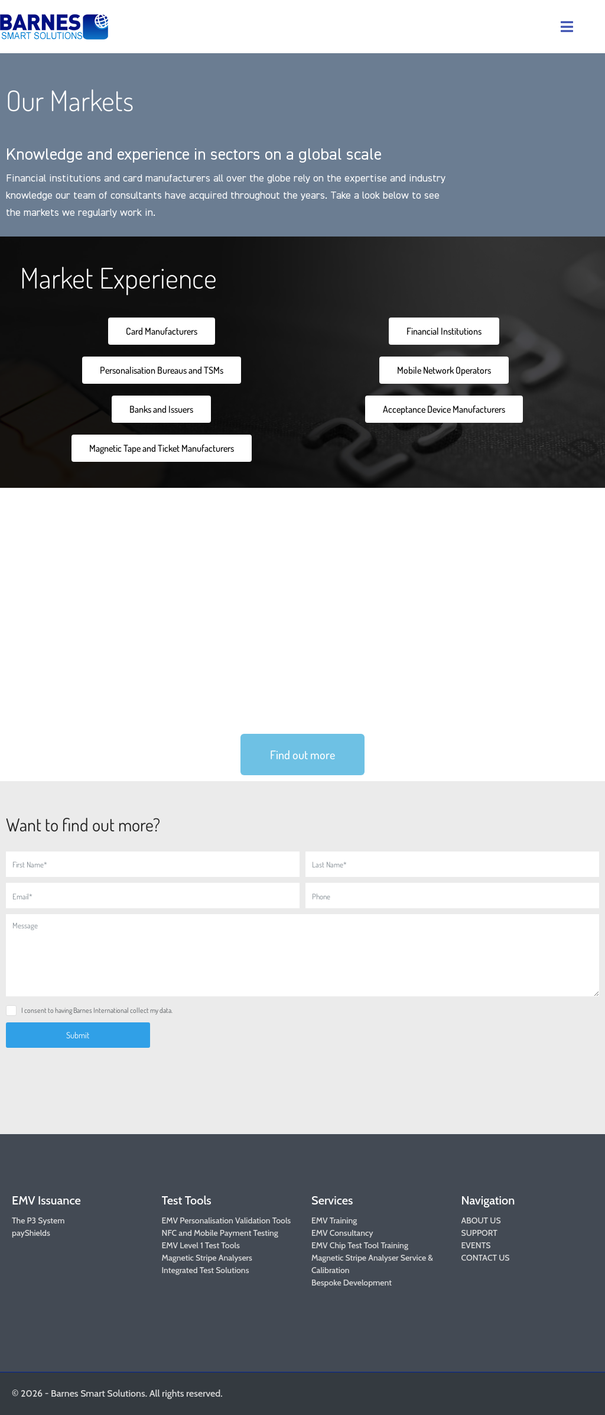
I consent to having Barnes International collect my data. (97, 1010)
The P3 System (38, 1220)
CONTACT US (485, 1257)
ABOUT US (481, 1220)
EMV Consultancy (342, 1233)
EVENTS (476, 1245)
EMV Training (334, 1220)
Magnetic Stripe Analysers (207, 1257)
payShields (31, 1233)
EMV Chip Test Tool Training (359, 1245)
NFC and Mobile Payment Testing (220, 1233)
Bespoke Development (351, 1282)
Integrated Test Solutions (205, 1270)
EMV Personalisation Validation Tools (226, 1220)
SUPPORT (479, 1233)
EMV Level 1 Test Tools (201, 1245)
